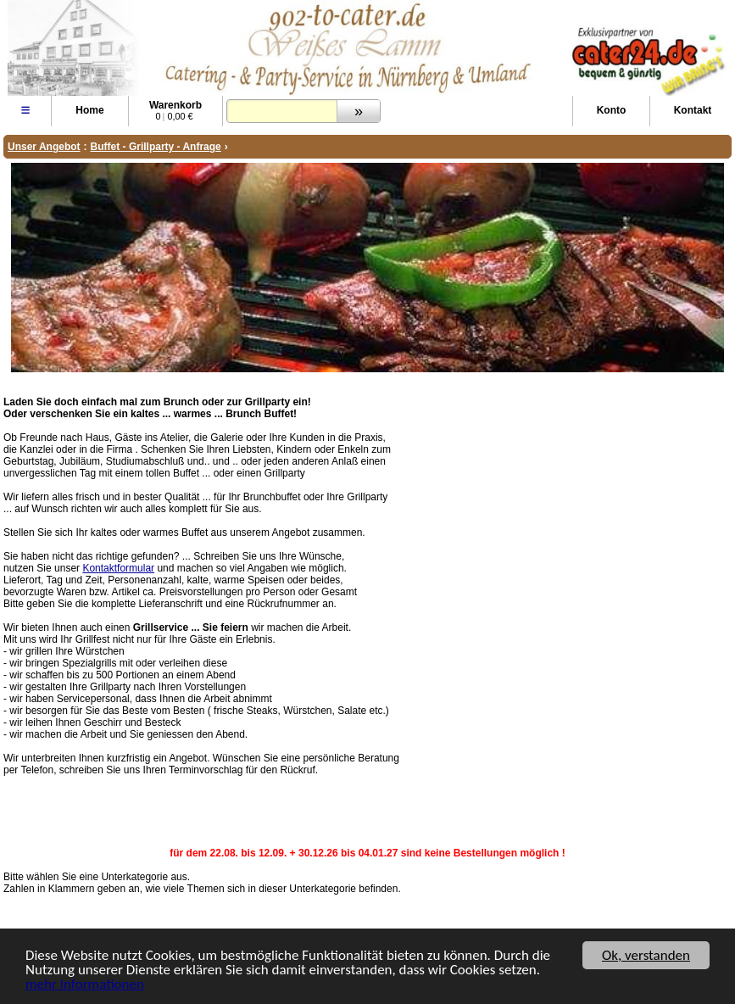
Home (89, 110)
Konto (611, 110)
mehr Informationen (84, 986)
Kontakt (693, 110)
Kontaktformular (118, 568)
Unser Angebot (44, 147)
